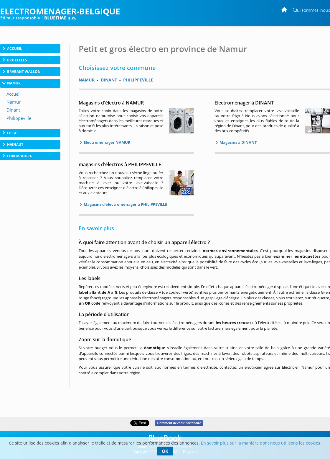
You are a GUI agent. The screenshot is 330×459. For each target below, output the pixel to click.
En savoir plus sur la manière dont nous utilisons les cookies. (261, 443)
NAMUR (87, 80)
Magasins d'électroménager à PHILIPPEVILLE (125, 204)
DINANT (109, 80)
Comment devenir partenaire (179, 423)
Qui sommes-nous (311, 10)
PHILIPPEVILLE (138, 80)
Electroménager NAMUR (107, 142)
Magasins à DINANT (238, 142)
